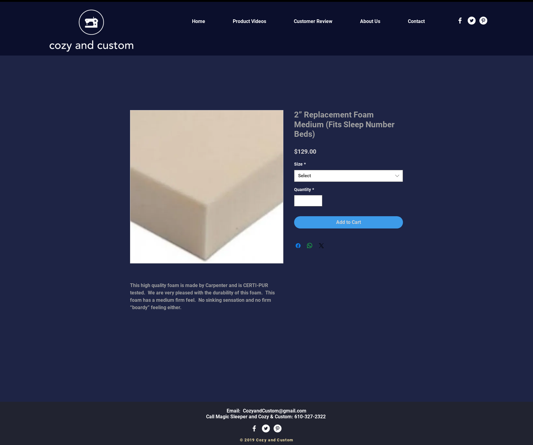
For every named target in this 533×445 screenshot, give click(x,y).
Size (300, 164)
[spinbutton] (308, 200)
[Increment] (317, 200)
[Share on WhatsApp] (309, 245)
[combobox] (348, 176)
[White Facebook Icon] (460, 21)
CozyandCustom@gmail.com (274, 411)
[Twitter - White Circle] (472, 21)
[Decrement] (299, 200)
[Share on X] (321, 245)
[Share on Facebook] (298, 245)
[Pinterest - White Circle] (483, 21)
